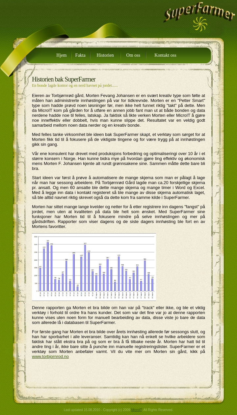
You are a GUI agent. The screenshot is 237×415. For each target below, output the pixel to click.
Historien (105, 55)
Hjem (61, 55)
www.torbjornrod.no (50, 356)
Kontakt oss (165, 55)
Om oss (133, 55)
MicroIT (136, 410)
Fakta (80, 55)
